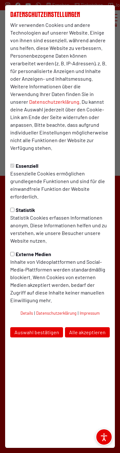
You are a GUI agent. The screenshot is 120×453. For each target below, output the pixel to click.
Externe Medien (30, 254)
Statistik (22, 210)
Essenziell (24, 166)
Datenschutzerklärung (54, 102)
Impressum (90, 313)
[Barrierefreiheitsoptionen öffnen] (104, 437)
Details (26, 313)
